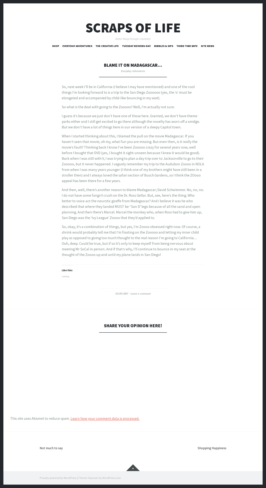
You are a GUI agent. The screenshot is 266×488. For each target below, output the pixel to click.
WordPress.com (111, 478)
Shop (55, 46)
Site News (207, 46)
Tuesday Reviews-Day (136, 46)
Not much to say (52, 447)
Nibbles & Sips (163, 46)
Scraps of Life (133, 27)
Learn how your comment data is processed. (105, 418)
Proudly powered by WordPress (58, 478)
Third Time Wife (187, 46)
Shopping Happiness (210, 447)
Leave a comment (141, 293)
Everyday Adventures (77, 46)
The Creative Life (107, 46)
